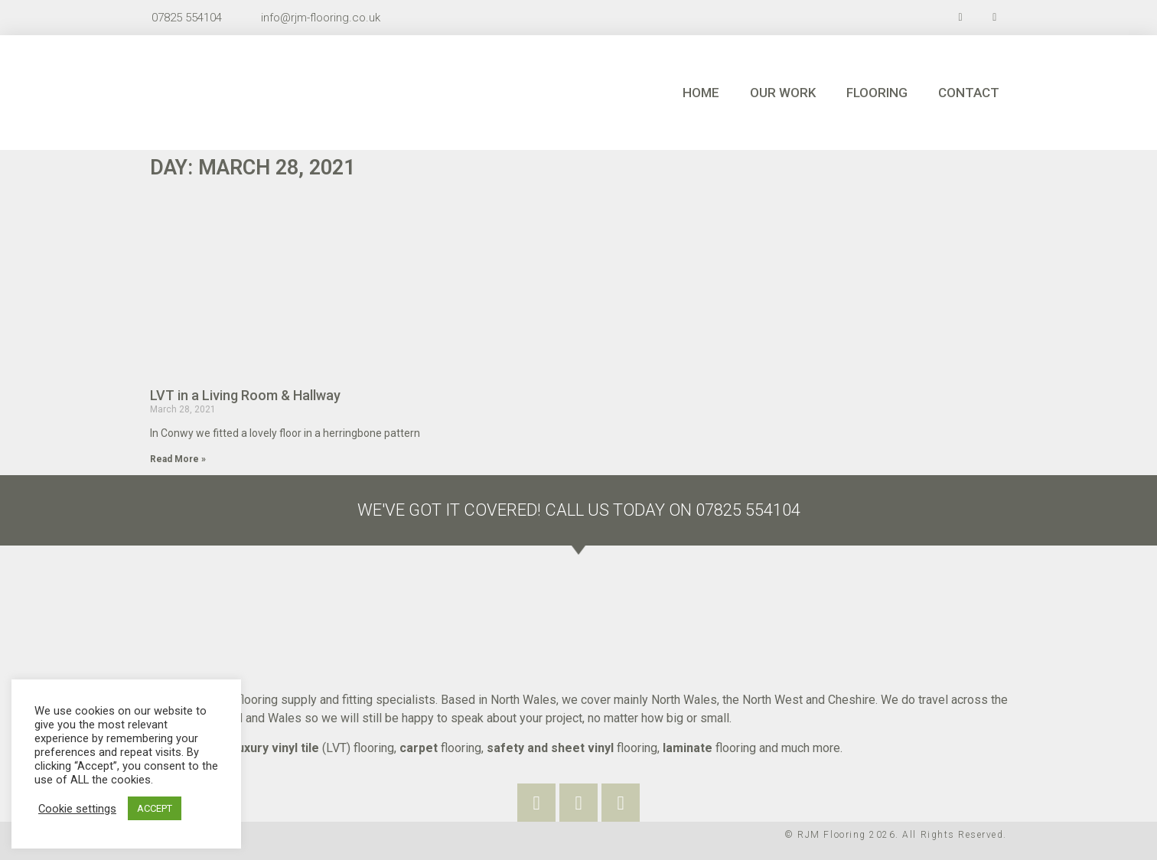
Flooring (877, 92)
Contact (968, 92)
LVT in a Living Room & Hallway (245, 395)
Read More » (178, 459)
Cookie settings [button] (77, 809)
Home (701, 92)
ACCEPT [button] (154, 808)
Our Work (783, 92)
